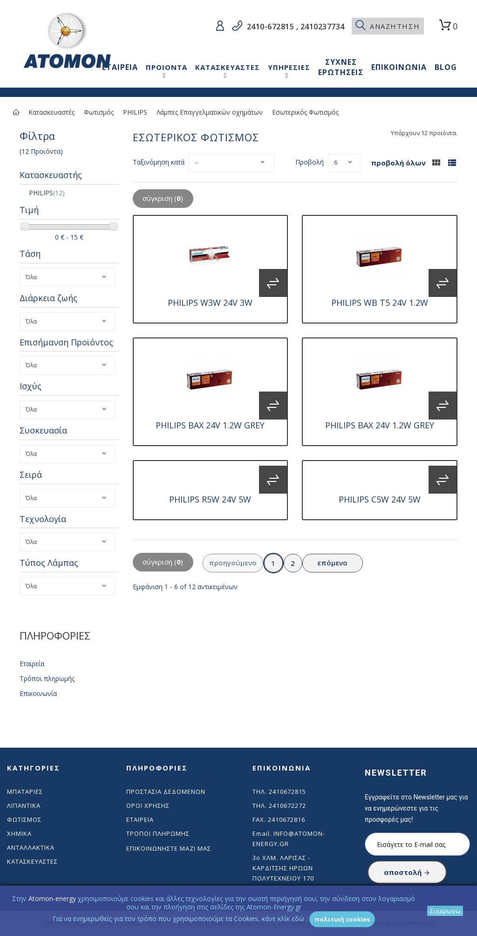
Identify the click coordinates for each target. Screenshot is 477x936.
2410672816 (286, 819)
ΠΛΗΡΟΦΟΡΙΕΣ (55, 635)
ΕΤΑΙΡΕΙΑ (120, 67)
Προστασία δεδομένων (165, 791)
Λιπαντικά (24, 805)
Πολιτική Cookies (342, 919)
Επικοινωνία (38, 693)
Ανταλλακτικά (31, 847)
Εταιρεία (32, 663)
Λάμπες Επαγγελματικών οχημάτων (210, 112)
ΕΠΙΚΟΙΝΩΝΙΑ (399, 67)
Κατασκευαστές (51, 112)
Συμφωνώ (445, 910)
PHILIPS (135, 112)
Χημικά (19, 833)
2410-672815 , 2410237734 (295, 26)
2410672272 (287, 805)
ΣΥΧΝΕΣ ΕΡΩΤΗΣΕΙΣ (340, 67)
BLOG (446, 67)
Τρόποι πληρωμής (47, 678)
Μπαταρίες (25, 791)
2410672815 (287, 791)
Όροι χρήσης (148, 805)
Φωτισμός (99, 112)
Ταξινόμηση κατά (158, 162)
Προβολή (309, 162)
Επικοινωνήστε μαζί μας (168, 848)
